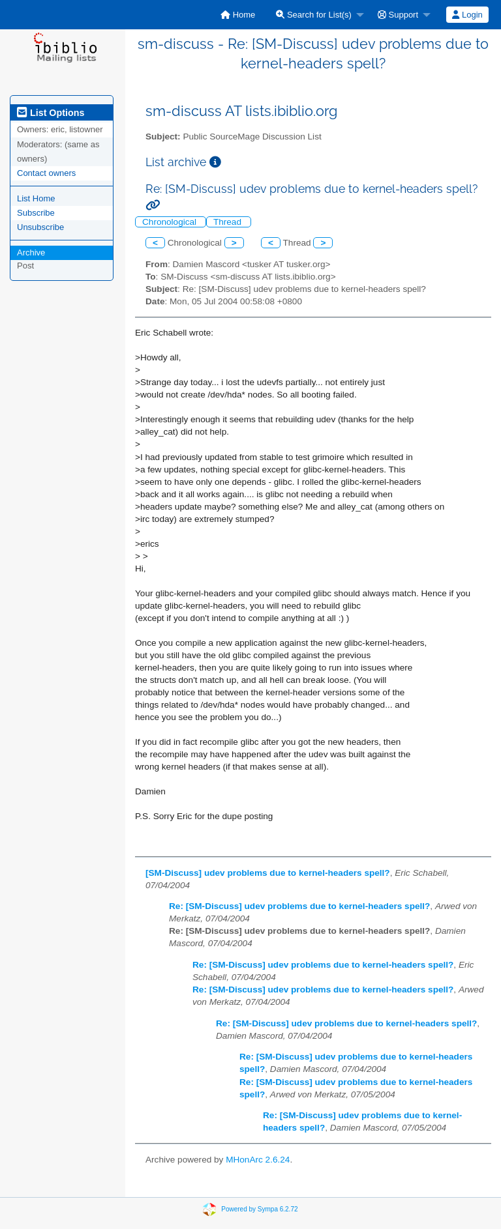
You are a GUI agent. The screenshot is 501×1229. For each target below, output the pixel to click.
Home (237, 15)
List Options (50, 113)
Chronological (170, 222)
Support (398, 15)
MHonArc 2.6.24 (258, 1159)
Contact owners (46, 173)
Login (467, 15)
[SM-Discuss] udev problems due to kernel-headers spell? (267, 873)
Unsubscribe (40, 227)
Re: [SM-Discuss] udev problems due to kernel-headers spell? (299, 906)
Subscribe (36, 213)
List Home (36, 198)
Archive (31, 252)
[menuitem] (238, 14)
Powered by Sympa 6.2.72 (259, 1208)
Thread (228, 222)
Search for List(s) (314, 15)
